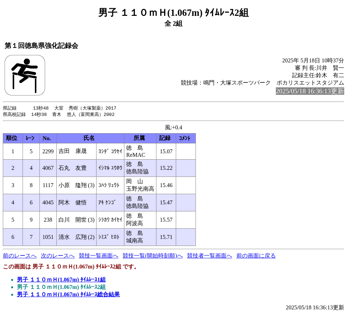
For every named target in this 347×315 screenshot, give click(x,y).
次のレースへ (58, 256)
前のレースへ (20, 256)
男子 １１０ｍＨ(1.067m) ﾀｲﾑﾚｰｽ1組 (61, 280)
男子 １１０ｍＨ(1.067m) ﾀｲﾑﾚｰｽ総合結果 (68, 295)
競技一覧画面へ (98, 256)
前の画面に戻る (256, 256)
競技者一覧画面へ (209, 256)
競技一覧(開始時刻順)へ (153, 256)
